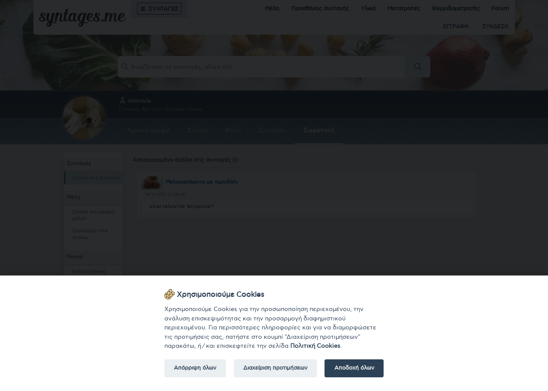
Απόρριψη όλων (195, 367)
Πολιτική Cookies (315, 346)
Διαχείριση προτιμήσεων (275, 367)
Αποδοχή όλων (354, 367)
